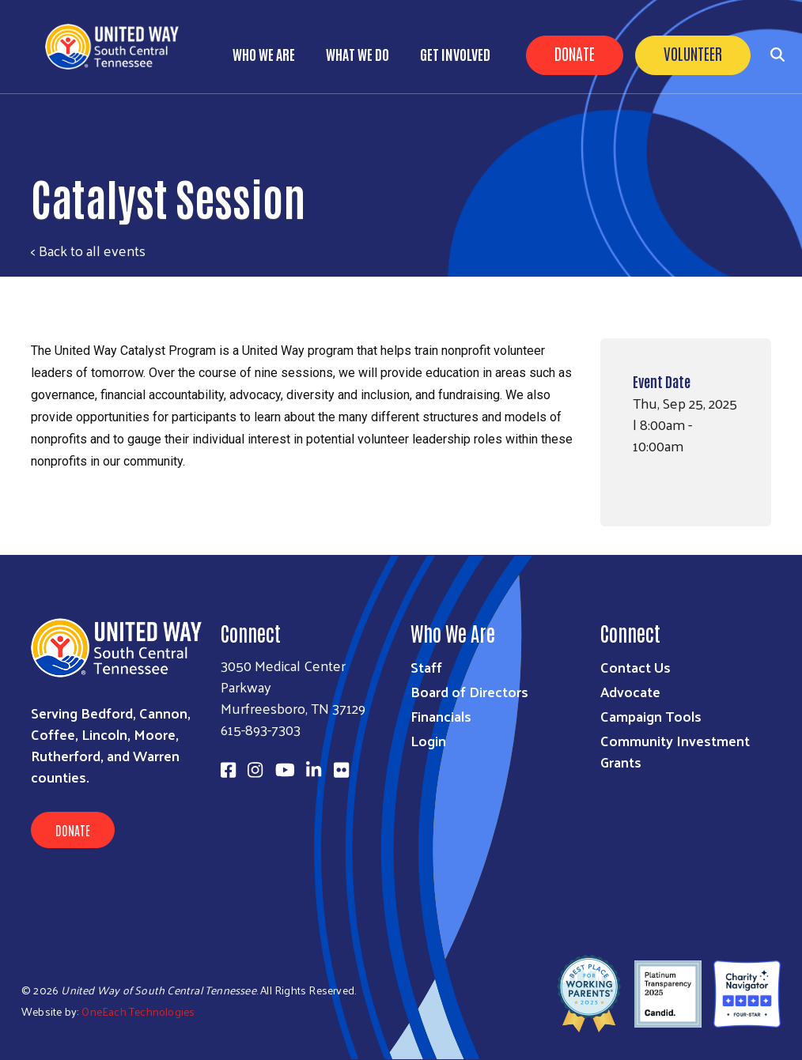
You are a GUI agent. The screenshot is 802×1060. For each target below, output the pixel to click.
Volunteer (693, 53)
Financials (440, 716)
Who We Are (264, 53)
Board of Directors (469, 691)
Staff (426, 666)
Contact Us (635, 666)
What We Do (357, 53)
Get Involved (455, 53)
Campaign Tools (651, 716)
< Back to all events (88, 250)
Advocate (630, 691)
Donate (574, 53)
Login (428, 740)
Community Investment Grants (675, 751)
